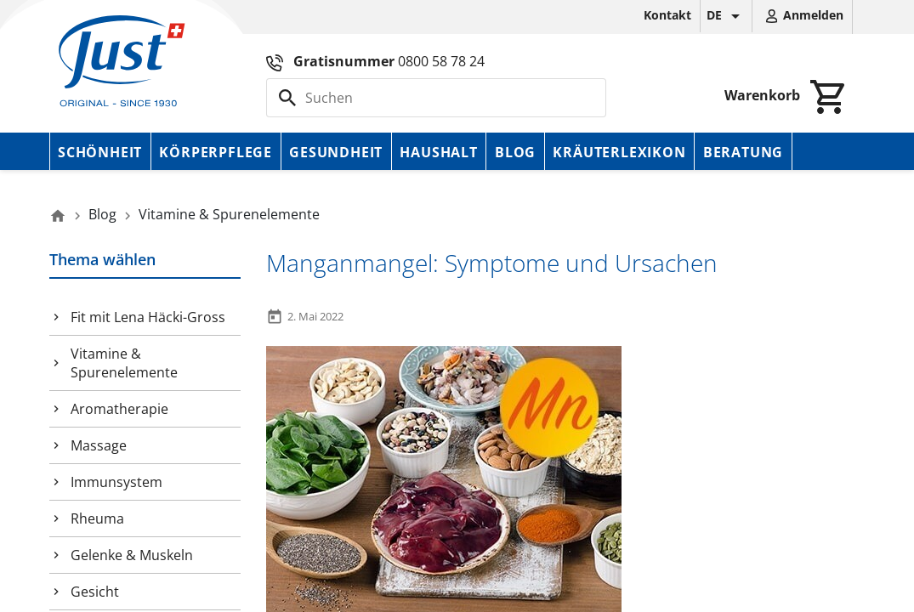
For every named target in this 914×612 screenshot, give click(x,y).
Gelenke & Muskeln (132, 555)
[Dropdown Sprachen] (726, 16)
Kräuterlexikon (619, 152)
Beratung (743, 152)
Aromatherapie (119, 409)
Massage (99, 445)
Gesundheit (336, 152)
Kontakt (667, 15)
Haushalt (438, 152)
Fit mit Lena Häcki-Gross (148, 317)
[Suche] (436, 97)
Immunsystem (116, 482)
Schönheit (100, 152)
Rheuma (97, 518)
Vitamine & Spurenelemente (124, 363)
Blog (515, 152)
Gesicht (95, 591)
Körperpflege (215, 152)
